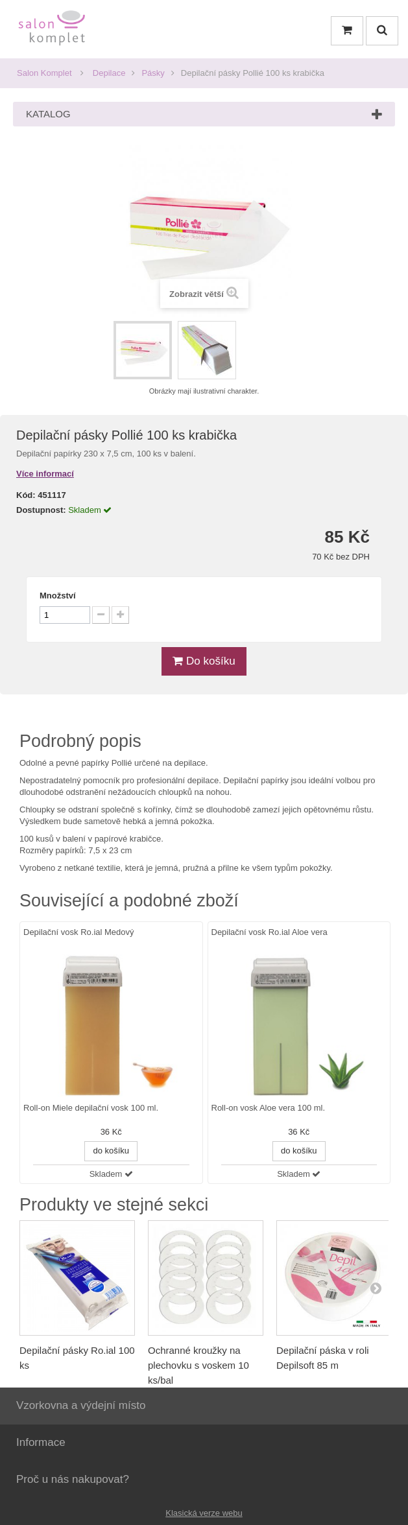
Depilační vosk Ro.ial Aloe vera (269, 932)
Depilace (109, 73)
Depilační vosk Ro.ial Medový (78, 932)
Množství (58, 595)
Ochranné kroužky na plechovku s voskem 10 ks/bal (198, 1365)
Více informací (45, 474)
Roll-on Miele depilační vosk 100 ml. (90, 1108)
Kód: (26, 495)
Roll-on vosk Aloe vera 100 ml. (268, 1108)
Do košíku (204, 661)
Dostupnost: (41, 510)
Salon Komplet (44, 73)
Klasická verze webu (204, 1513)
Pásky (152, 73)
